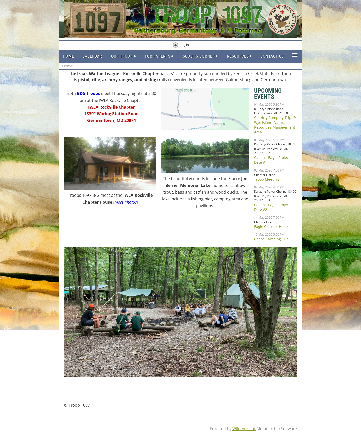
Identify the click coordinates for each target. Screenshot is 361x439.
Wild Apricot (244, 428)
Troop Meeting (266, 179)
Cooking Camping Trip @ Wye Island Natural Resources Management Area (275, 124)
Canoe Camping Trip (271, 239)
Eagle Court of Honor (271, 226)
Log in (184, 44)
